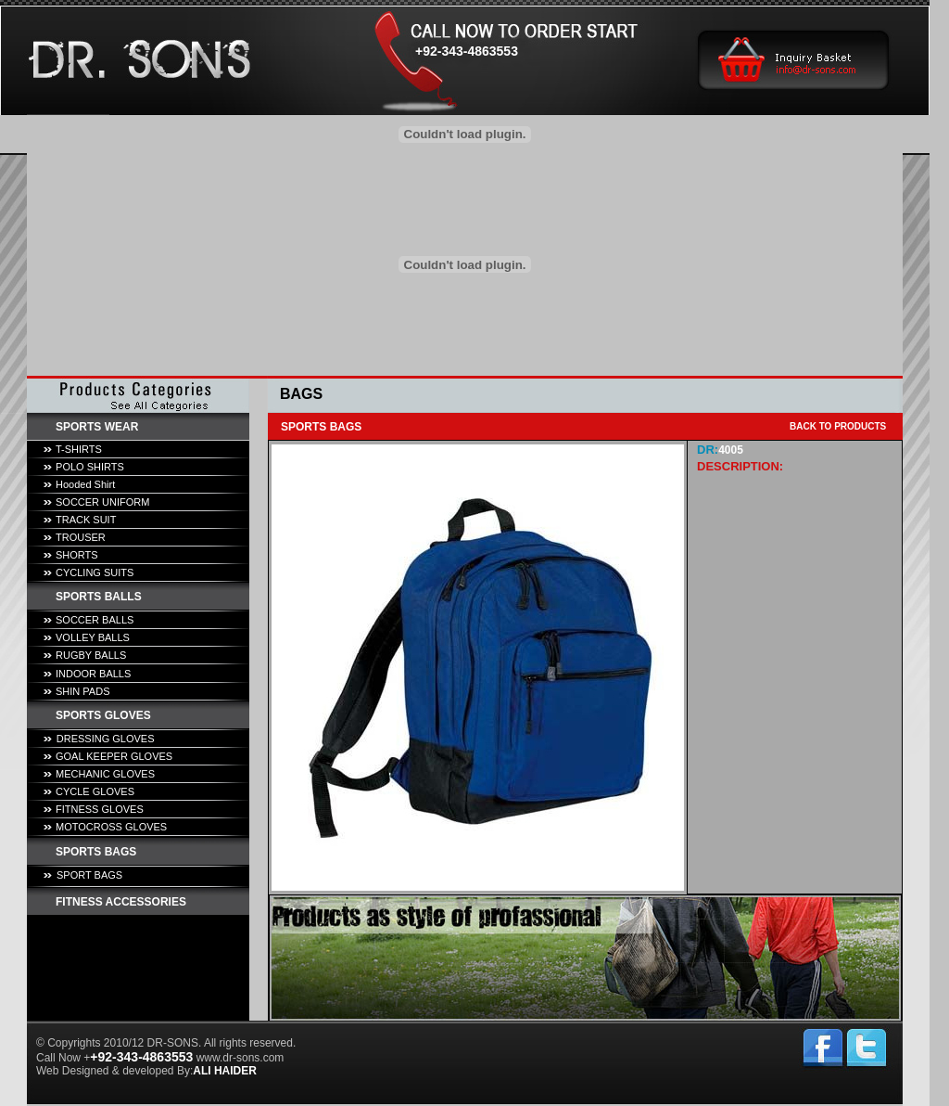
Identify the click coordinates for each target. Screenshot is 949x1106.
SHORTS (77, 554)
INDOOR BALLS (93, 673)
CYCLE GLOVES (95, 791)
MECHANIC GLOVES (105, 773)
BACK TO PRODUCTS (838, 426)
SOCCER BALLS (94, 619)
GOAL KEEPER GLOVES (114, 756)
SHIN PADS (82, 691)
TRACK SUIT (86, 519)
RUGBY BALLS (91, 655)
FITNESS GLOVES (100, 809)
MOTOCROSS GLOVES (111, 826)
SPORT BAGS (89, 875)
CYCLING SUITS (94, 572)
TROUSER (81, 537)
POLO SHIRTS (90, 466)
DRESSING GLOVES (106, 738)
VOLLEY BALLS (93, 637)
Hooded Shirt (85, 484)
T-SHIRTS (79, 449)
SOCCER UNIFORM (102, 502)
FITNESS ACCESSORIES (121, 901)
